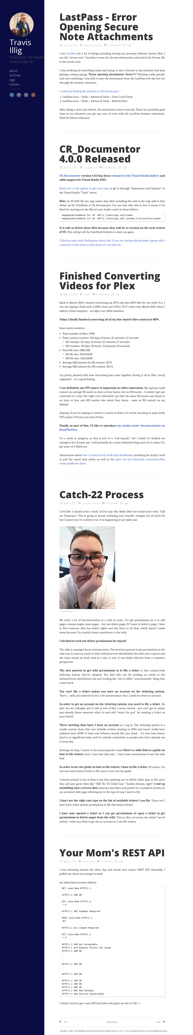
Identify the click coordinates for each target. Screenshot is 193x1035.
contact (10, 83)
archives (10, 74)
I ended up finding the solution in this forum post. (89, 91)
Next (158, 1022)
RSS (29, 94)
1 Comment (112, 503)
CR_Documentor (70, 175)
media (87, 294)
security (98, 45)
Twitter (7, 94)
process (86, 503)
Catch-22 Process (101, 494)
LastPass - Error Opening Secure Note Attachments (106, 26)
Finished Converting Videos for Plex (109, 280)
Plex (160, 302)
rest (93, 861)
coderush (92, 167)
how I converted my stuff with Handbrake (107, 455)
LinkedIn (22, 94)
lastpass (88, 45)
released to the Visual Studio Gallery (135, 175)
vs (85, 167)
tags (8, 79)
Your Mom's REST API (112, 852)
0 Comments (114, 45)
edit (129, 45)
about (9, 70)
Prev (66, 1022)
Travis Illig (16, 40)
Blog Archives (112, 1022)
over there (80, 463)
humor (86, 861)
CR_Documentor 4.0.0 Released (99, 153)
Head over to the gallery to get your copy (84, 188)
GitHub (15, 94)
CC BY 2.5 (121, 1031)
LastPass (71, 53)
